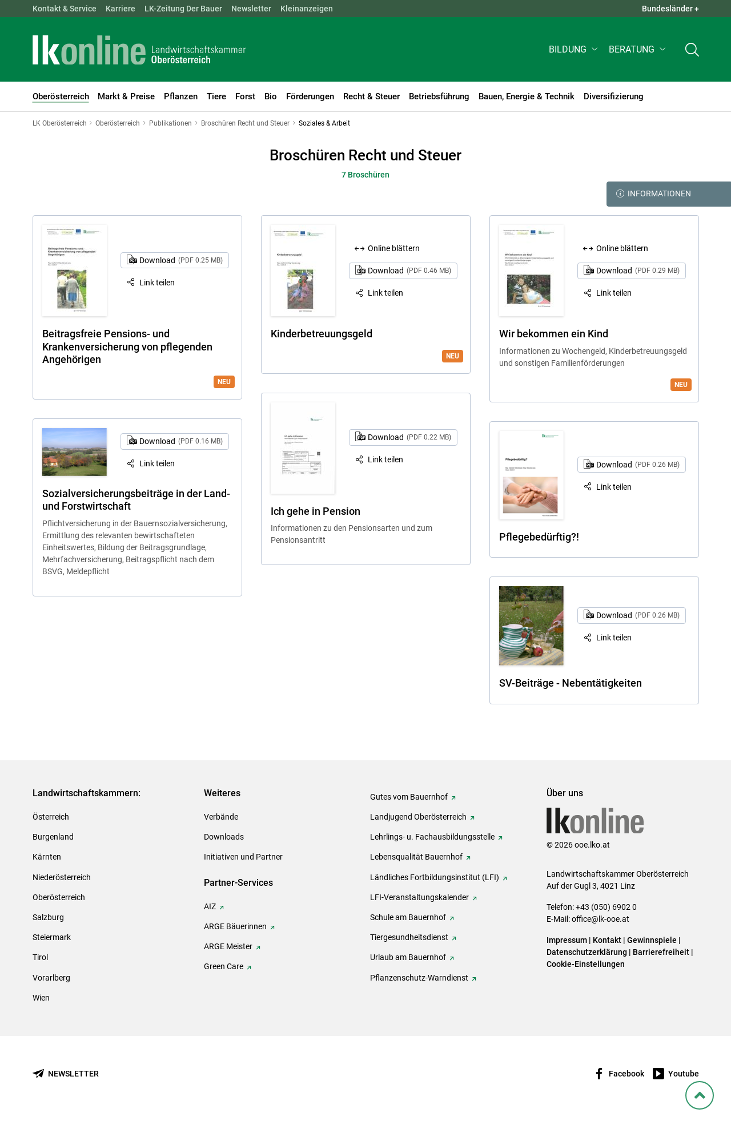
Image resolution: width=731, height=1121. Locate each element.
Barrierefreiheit (661, 952)
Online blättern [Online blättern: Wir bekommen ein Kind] (622, 248)
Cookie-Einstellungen (586, 964)
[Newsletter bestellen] (66, 1074)
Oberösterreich (59, 897)
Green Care (223, 966)
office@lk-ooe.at (600, 919)
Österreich (51, 816)
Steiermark (52, 937)
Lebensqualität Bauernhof (416, 856)
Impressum (567, 940)
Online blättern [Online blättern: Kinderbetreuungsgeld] (394, 248)
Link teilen (157, 282)
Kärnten (47, 856)
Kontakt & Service (65, 8)
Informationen (653, 194)
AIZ (210, 906)
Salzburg (48, 917)
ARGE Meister (228, 946)
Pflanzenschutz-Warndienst (419, 977)
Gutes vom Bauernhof (409, 796)
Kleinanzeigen (306, 8)
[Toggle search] (692, 49)
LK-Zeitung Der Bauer (183, 8)
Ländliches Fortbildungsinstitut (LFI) (434, 877)
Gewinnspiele (652, 940)
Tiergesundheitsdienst (409, 937)
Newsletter (251, 8)
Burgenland (53, 836)
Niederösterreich (62, 877)
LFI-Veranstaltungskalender (419, 897)
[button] (574, 49)
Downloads (224, 836)
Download (181, 260)
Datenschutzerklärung (587, 952)
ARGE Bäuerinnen (235, 926)
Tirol (40, 957)
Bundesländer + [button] (670, 8)
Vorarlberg (51, 977)
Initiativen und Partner (243, 856)
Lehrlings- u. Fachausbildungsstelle (432, 836)
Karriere (120, 8)
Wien (41, 997)
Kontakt (607, 940)
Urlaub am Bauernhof (408, 957)
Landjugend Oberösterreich (418, 816)
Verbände (221, 816)
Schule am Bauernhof (408, 917)
